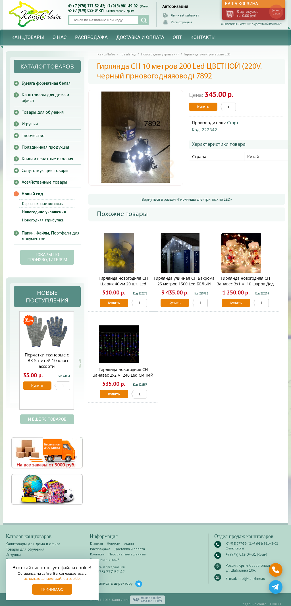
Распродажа (91, 37)
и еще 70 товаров (47, 419)
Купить (203, 107)
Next (80, 363)
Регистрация (181, 22)
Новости (113, 543)
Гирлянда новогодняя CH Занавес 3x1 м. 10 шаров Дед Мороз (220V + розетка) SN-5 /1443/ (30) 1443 (245, 286)
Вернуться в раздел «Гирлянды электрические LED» (187, 199)
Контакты (203, 37)
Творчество (33, 135)
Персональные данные (127, 554)
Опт (177, 37)
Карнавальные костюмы (42, 203)
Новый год (32, 193)
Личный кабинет (185, 15)
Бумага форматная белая (46, 83)
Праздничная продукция (45, 147)
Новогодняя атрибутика (43, 220)
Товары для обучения (43, 112)
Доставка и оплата (140, 37)
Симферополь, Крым (120, 11)
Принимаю (52, 589)
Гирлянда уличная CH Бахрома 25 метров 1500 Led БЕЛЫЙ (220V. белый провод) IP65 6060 (184, 283)
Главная (96, 543)
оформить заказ (276, 12)
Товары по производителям (47, 257)
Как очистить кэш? (104, 559)
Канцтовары (27, 37)
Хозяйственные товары (44, 182)
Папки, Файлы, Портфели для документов (50, 235)
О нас (59, 37)
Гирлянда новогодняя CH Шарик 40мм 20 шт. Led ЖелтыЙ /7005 (123, 283)
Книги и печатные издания (47, 158)
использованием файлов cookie (52, 578)
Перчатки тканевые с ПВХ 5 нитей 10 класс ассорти (46, 360)
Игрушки (30, 123)
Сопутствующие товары (45, 170)
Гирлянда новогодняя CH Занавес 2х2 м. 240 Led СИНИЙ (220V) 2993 (123, 375)
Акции (129, 543)
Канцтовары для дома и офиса (45, 97)
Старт (232, 122)
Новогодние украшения (44, 211)
